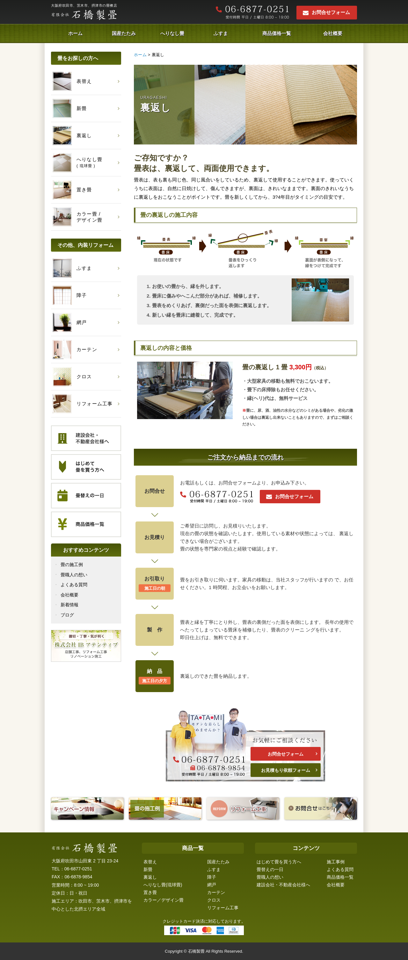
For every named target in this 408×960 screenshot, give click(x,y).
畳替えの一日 (270, 869)
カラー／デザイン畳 (163, 900)
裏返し (150, 877)
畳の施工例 (72, 564)
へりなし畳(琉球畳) (162, 884)
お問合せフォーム (331, 12)
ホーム (75, 33)
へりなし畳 (172, 33)
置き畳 (150, 892)
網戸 (211, 884)
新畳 (147, 869)
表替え (150, 861)
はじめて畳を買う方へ (279, 861)
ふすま (221, 33)
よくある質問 (74, 584)
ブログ (67, 614)
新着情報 (69, 604)
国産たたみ (124, 33)
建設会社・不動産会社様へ (283, 884)
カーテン (216, 892)
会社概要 (332, 33)
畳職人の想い (74, 574)
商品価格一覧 (276, 33)
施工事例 (336, 861)
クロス (214, 900)
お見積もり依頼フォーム (285, 770)
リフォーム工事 (222, 907)
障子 (211, 877)
